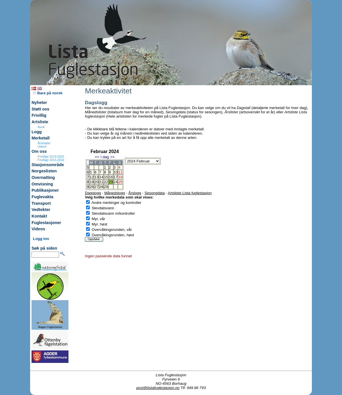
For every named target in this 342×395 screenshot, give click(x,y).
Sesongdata (155, 193)
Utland (41, 146)
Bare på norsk (47, 93)
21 (101, 182)
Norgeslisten (44, 171)
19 (91, 182)
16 (111, 177)
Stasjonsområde (48, 164)
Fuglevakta (42, 197)
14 (101, 177)
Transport (41, 203)
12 (91, 177)
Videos (38, 229)
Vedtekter (41, 209)
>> (112, 157)
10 (116, 172)
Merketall (41, 138)
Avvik (41, 127)
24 (116, 182)
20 (96, 182)
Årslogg (134, 193)
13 (96, 177)
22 (106, 182)
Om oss (39, 151)
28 (101, 187)
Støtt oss (40, 109)
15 (106, 177)
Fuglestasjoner (46, 222)
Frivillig (39, 115)
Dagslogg (93, 193)
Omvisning (42, 184)
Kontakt (39, 216)
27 (96, 187)
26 (91, 187)
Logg (37, 131)
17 (116, 177)
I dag (105, 157)
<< (97, 157)
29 (106, 187)
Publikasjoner (45, 190)
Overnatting (43, 177)
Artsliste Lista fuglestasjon (190, 193)
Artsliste (40, 122)
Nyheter (39, 102)
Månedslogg (114, 193)
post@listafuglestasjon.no (158, 388)
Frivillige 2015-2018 (50, 160)
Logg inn (41, 239)
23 (111, 182)
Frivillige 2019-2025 (50, 156)
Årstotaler (44, 143)
